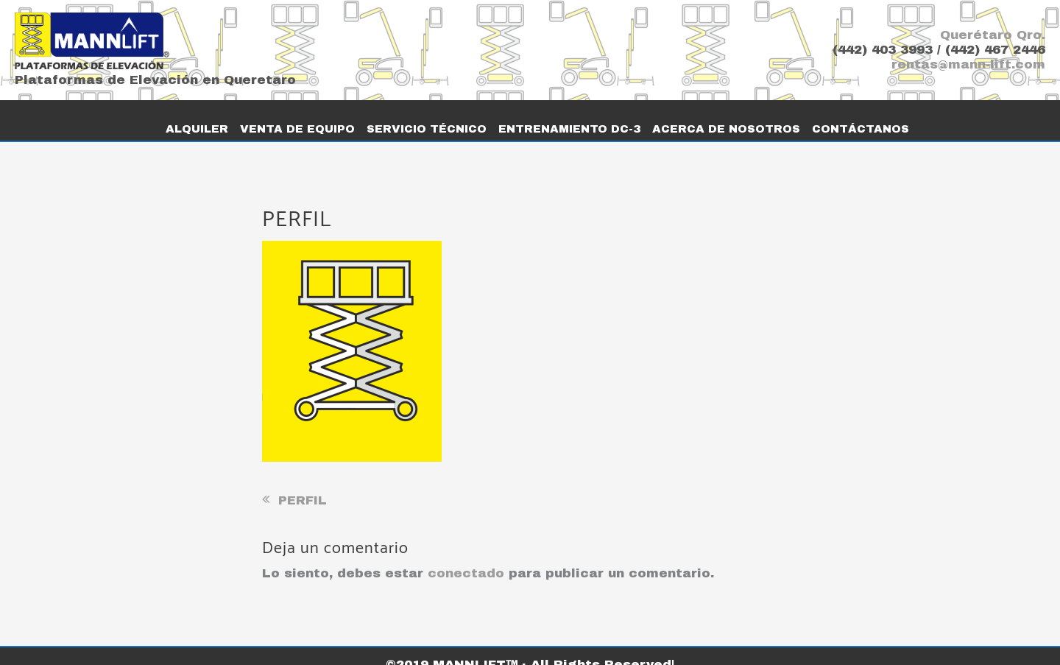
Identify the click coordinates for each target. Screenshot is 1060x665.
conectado (466, 556)
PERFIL (302, 483)
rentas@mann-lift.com (968, 64)
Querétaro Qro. (992, 35)
